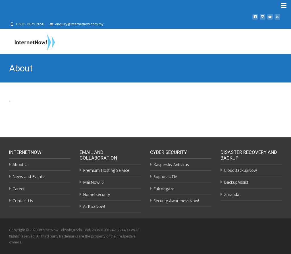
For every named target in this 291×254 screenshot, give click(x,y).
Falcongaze (163, 188)
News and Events (28, 176)
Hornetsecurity (96, 194)
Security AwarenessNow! (176, 200)
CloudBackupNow (240, 170)
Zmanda (231, 194)
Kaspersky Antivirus (171, 164)
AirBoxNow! (94, 206)
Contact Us (23, 200)
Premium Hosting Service (106, 170)
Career (19, 188)
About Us (21, 164)
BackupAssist (236, 182)
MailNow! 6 (93, 182)
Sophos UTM (165, 176)
